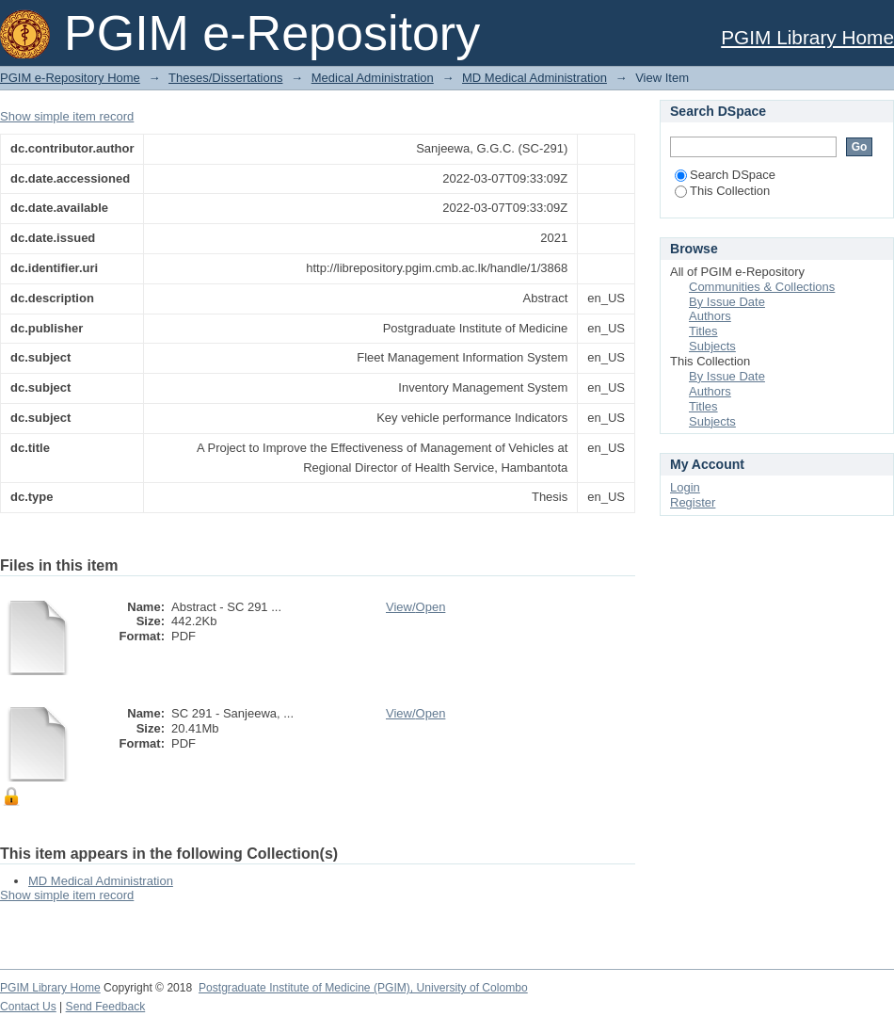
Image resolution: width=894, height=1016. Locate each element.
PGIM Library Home (807, 37)
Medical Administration (372, 78)
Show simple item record (67, 116)
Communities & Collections (762, 287)
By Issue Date (727, 302)
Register (692, 502)
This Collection (722, 191)
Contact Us (28, 1006)
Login (685, 487)
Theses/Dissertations (225, 78)
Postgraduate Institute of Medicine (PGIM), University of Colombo (363, 987)
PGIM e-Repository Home (70, 78)
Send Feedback (106, 1006)
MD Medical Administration (534, 78)
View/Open (415, 607)
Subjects (712, 346)
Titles (703, 331)
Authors (710, 316)
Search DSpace (725, 175)
